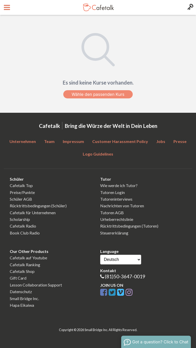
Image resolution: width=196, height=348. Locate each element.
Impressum (73, 141)
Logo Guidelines (98, 153)
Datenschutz (21, 291)
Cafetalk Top (21, 185)
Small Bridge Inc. (24, 298)
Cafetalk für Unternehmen (33, 212)
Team (49, 141)
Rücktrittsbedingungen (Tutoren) (129, 225)
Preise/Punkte (22, 192)
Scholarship (20, 219)
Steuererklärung (114, 232)
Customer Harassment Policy (120, 141)
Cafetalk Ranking (25, 264)
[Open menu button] (6, 7)
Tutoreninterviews (116, 199)
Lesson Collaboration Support (36, 284)
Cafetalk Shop (22, 271)
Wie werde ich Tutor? (119, 185)
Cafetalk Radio (23, 225)
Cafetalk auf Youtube (28, 257)
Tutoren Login (112, 192)
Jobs (160, 141)
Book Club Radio (25, 232)
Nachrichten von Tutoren (122, 205)
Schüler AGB (21, 199)
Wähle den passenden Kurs (97, 94)
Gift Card (18, 277)
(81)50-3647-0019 (125, 276)
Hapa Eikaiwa (22, 305)
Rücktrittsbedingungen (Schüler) (38, 205)
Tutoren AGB (112, 212)
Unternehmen (22, 141)
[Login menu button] (189, 7)
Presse (180, 141)
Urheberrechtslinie (116, 219)
